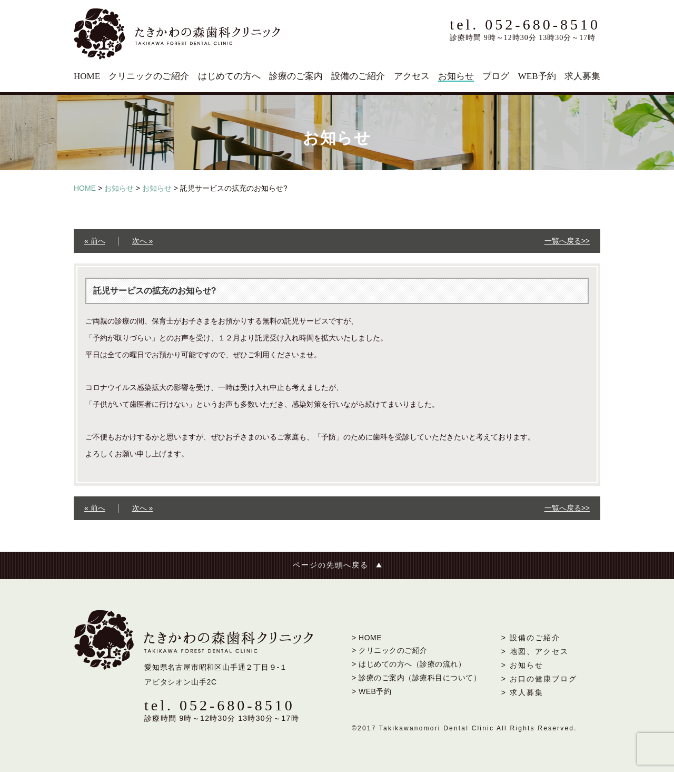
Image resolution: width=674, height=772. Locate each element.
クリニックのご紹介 (148, 76)
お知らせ (456, 76)
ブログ (495, 76)
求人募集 (582, 76)
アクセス (412, 76)
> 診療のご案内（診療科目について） (416, 677)
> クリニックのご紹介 (390, 650)
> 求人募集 (522, 692)
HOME (87, 76)
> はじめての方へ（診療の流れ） (408, 664)
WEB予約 (537, 76)
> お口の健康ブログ (539, 679)
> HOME (367, 637)
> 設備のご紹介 (530, 637)
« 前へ (94, 241)
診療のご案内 (296, 76)
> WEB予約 (371, 691)
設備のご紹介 (358, 76)
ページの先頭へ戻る (331, 565)
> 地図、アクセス (535, 651)
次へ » (142, 241)
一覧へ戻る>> (567, 241)
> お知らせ (522, 665)
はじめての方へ (229, 76)
